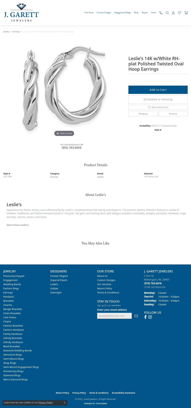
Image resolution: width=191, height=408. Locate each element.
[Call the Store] (153, 283)
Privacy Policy (79, 392)
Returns (173, 114)
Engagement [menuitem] (10, 280)
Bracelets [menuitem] (8, 300)
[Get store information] (155, 287)
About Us (102, 276)
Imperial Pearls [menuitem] (58, 280)
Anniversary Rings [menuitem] (13, 371)
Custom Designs (106, 280)
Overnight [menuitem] (56, 292)
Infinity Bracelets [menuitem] (12, 338)
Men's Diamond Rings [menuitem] (15, 379)
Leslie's (100, 176)
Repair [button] (145, 12)
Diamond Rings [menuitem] (11, 375)
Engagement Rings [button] (122, 12)
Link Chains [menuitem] (9, 317)
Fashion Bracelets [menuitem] (13, 325)
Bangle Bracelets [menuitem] (12, 309)
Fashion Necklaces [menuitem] (13, 329)
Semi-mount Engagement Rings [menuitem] (21, 367)
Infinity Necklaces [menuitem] (13, 342)
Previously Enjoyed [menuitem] (13, 276)
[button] (167, 13)
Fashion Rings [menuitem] (11, 288)
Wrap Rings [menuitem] (9, 362)
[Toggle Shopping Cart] (186, 13)
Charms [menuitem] (7, 304)
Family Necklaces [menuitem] (12, 333)
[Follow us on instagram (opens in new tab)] (150, 317)
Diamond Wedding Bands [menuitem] (17, 350)
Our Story (89, 12)
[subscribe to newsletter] (136, 316)
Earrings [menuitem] (8, 292)
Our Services (104, 284)
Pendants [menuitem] (8, 296)
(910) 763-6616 (71, 147)
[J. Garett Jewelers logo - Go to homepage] (22, 12)
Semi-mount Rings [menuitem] (13, 358)
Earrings (16, 31)
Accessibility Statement (123, 392)
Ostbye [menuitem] (54, 288)
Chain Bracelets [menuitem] (12, 313)
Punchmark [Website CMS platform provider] (101, 403)
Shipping (143, 114)
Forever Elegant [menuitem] (59, 276)
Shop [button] (136, 12)
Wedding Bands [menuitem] (12, 284)
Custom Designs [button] (104, 12)
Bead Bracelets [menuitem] (11, 346)
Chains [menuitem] (7, 321)
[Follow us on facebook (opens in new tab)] (145, 317)
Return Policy (104, 288)
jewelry (6, 31)
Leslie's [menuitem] (54, 284)
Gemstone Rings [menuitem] (12, 354)
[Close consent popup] (65, 403)
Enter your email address (112, 309)
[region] (64, 87)
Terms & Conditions (108, 292)
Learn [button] (153, 12)
